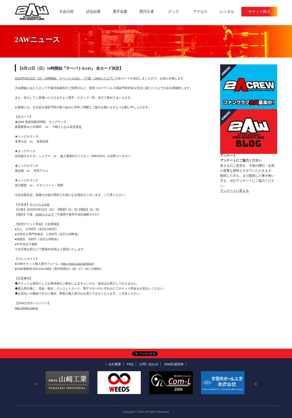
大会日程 (66, 11)
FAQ (130, 364)
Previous (36, 383)
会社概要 (114, 364)
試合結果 (93, 11)
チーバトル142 (40, 204)
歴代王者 (146, 11)
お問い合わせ (148, 364)
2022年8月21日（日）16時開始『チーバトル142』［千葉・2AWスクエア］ (65, 78)
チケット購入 (259, 11)
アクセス (200, 11)
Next (256, 383)
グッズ (173, 11)
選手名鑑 (120, 11)
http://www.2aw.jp (26, 308)
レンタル (227, 11)
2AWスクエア (45, 214)
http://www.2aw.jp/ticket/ (77, 264)
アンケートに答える (234, 190)
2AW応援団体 (174, 364)
